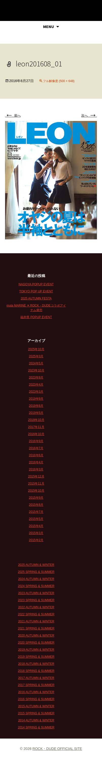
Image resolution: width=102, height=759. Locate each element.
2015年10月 (36, 490)
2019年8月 (36, 406)
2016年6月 (36, 455)
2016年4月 (36, 462)
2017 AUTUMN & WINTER (36, 678)
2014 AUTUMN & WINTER (36, 720)
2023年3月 (36, 391)
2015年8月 (36, 505)
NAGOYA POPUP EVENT (36, 284)
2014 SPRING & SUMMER (36, 727)
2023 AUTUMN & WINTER (36, 593)
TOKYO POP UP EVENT (36, 291)
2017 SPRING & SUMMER (36, 685)
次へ (89, 115)
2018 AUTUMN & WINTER (36, 664)
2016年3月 (36, 469)
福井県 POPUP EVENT (36, 317)
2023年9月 (36, 377)
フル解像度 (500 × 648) (59, 81)
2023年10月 (36, 370)
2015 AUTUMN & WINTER (36, 706)
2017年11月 (36, 427)
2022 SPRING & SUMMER (36, 614)
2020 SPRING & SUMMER (36, 642)
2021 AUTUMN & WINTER (36, 621)
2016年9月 (36, 441)
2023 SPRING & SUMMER (36, 600)
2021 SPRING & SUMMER (36, 628)
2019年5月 (36, 413)
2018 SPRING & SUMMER (36, 671)
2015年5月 (36, 519)
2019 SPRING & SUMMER (36, 657)
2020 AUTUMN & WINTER (36, 635)
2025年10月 (36, 349)
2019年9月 (36, 398)
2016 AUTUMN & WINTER (36, 692)
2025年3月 (36, 356)
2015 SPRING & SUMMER (36, 713)
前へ (13, 115)
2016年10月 (36, 434)
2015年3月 (36, 533)
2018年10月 (36, 420)
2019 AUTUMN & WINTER (36, 649)
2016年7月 (36, 448)
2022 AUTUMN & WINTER (36, 607)
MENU (48, 26)
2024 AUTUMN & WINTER (36, 579)
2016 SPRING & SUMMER (36, 699)
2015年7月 (36, 512)
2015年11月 (36, 483)
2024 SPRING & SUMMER (36, 586)
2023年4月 (36, 384)
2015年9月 (36, 497)
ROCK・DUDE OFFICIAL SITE (57, 749)
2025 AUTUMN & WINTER (36, 565)
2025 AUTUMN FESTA (36, 298)
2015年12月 (36, 476)
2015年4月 (36, 526)
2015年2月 (36, 540)
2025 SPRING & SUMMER (36, 572)
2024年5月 (36, 363)
